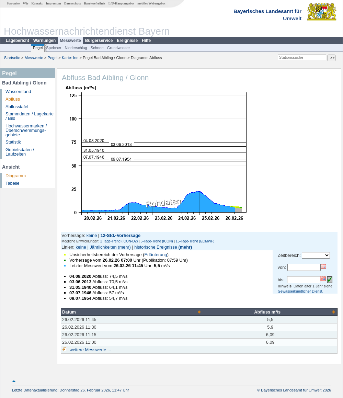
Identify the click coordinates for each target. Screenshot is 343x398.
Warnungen (44, 40)
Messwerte (70, 40)
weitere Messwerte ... (89, 349)
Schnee (97, 48)
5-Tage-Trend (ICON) (157, 241)
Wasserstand (18, 91)
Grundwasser (118, 48)
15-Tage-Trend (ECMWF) (195, 241)
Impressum (53, 3)
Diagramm (15, 175)
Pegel (38, 48)
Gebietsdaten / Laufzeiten (19, 152)
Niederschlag (76, 48)
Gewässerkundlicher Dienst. (300, 291)
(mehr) (124, 247)
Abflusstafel (16, 106)
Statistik (13, 142)
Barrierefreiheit (94, 3)
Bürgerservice (99, 40)
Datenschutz (72, 3)
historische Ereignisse (155, 247)
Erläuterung (155, 254)
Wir (25, 3)
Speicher (53, 48)
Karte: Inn (70, 58)
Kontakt (37, 3)
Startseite (13, 3)
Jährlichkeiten (103, 247)
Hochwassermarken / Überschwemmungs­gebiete (26, 130)
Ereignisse (127, 40)
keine (92, 235)
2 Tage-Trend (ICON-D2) (119, 241)
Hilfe (146, 40)
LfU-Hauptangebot (121, 3)
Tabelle (12, 183)
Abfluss (12, 99)
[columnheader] (132, 312)
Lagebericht (17, 40)
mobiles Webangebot (151, 3)
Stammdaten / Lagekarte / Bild (29, 116)
